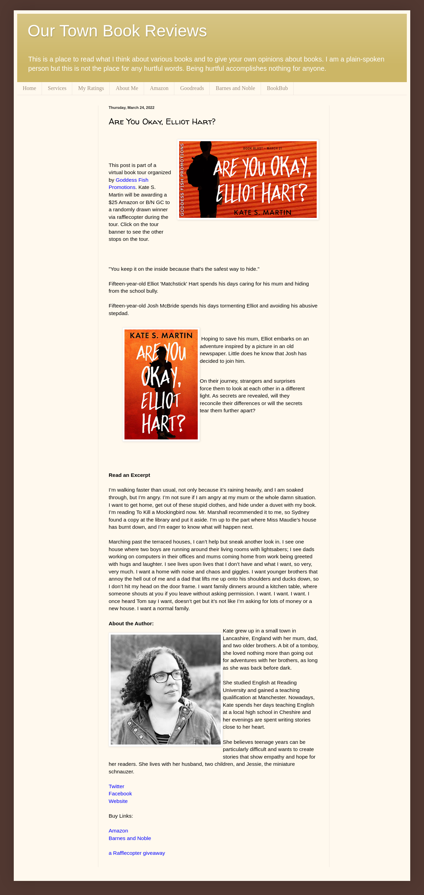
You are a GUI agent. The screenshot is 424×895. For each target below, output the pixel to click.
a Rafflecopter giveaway (137, 853)
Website (118, 801)
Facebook (120, 793)
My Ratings (91, 88)
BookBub (277, 88)
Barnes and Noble (235, 88)
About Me (127, 88)
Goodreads (192, 88)
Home (29, 88)
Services (57, 88)
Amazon (159, 88)
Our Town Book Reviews (117, 31)
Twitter (116, 786)
